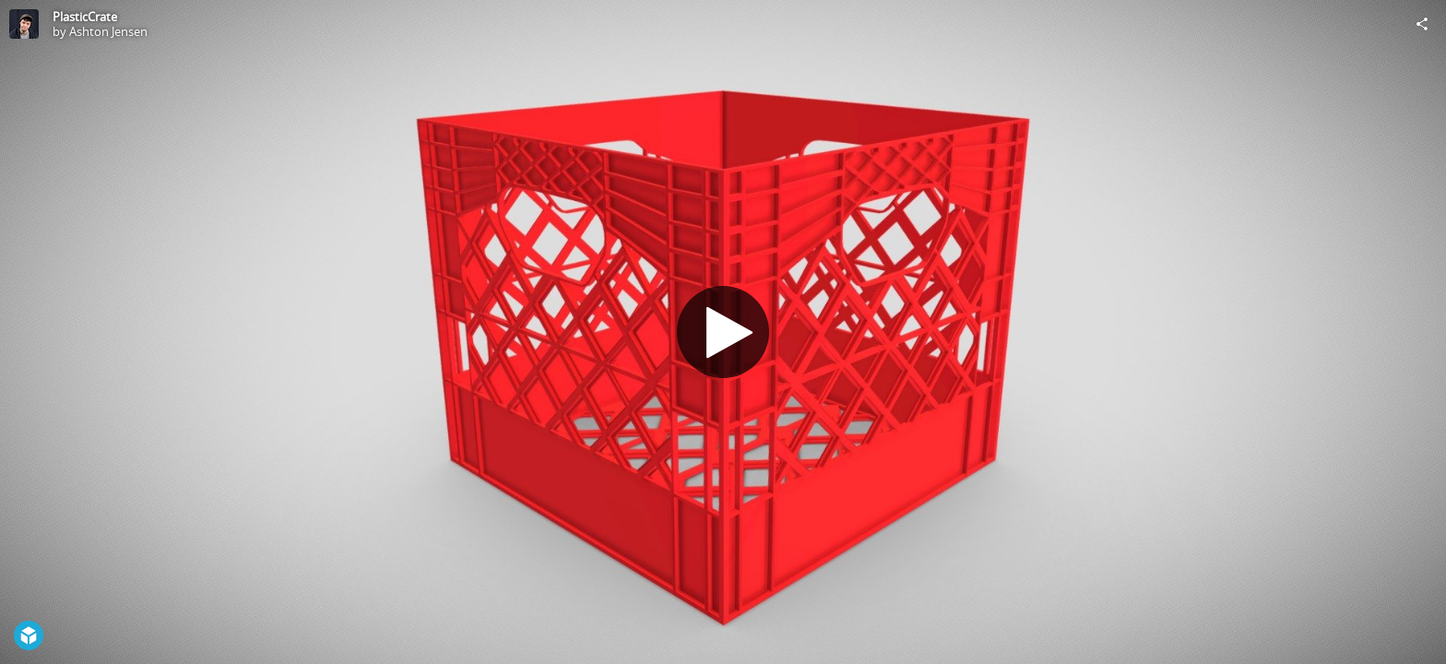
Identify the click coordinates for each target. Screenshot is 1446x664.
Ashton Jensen (108, 31)
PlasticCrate (85, 16)
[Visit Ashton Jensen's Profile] (24, 24)
